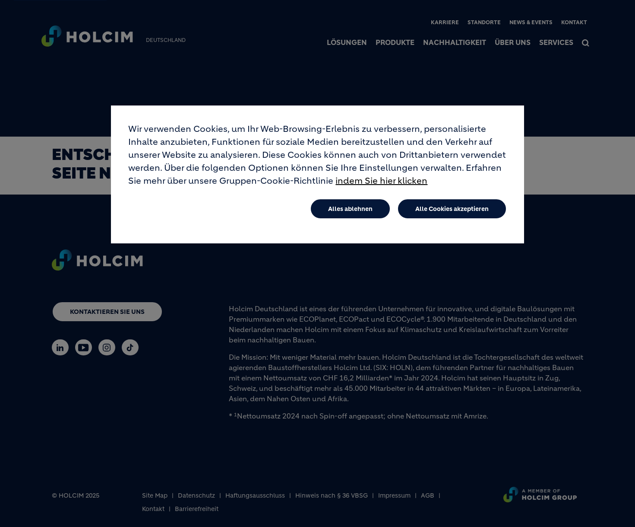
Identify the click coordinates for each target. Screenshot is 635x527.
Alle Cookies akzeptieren (452, 214)
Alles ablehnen (350, 214)
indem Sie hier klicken (381, 186)
